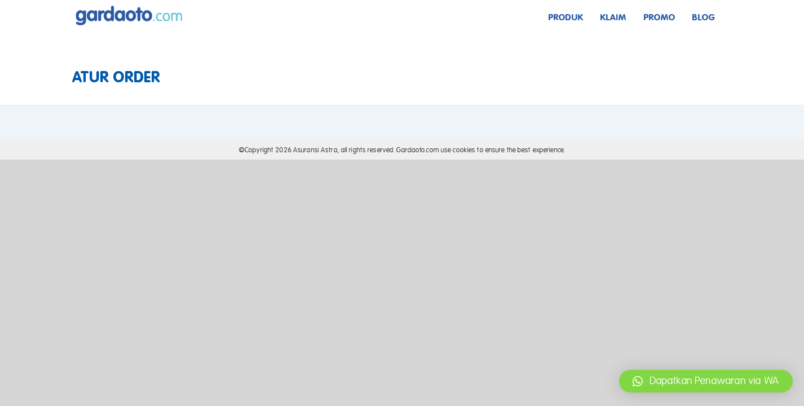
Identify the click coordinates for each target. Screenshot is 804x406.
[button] (706, 381)
